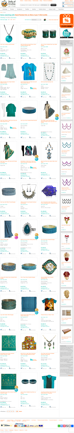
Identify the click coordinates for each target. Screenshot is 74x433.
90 (14, 19)
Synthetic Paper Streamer (66, 132)
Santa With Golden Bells (66, 225)
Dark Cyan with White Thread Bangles (7, 202)
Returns (16, 430)
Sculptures (19, 9)
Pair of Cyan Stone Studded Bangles (28, 277)
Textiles (27, 9)
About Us (21, 430)
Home (21, 0)
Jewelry (34, 9)
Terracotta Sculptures (53, 420)
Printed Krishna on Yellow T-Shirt (47, 314)
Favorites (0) (70, 5)
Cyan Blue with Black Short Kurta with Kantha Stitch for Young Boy (48, 393)
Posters (12, 9)
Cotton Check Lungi (4, 239)
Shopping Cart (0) (69, 3)
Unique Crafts (52, 9)
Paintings (5, 9)
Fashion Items (42, 9)
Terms (6, 430)
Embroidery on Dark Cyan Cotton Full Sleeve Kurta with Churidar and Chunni (28, 162)
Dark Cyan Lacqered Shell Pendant (7, 44)
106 (17, 411)
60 (11, 19)
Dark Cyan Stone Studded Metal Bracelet (29, 120)
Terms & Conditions (47, 0)
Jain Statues (33, 420)
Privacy (2, 430)
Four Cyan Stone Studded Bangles (48, 239)
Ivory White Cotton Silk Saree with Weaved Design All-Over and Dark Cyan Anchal (49, 121)
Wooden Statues (18, 420)
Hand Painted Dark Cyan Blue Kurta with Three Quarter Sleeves (29, 82)
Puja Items (61, 9)
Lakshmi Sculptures (26, 420)
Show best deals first (53, 19)
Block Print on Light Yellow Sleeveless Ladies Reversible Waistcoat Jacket (28, 354)
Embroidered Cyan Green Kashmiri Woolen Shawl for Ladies (7, 354)
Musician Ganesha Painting (43, 420)
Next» (20, 411)
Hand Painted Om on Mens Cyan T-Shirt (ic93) (31, 15)
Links (26, 430)
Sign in (71, 0)
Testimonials (35, 0)
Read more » (70, 375)
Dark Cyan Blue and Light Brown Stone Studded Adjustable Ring (28, 45)
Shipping (11, 430)
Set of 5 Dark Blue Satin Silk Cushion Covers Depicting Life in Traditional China (49, 203)
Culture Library (27, 0)
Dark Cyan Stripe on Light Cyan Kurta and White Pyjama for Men (8, 121)
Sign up (66, 0)
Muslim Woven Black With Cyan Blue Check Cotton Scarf (28, 315)
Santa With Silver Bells (66, 243)
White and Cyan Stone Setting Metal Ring (29, 239)
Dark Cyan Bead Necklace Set (47, 81)
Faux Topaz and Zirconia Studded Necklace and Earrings (47, 354)
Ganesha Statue (10, 420)
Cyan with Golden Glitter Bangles (6, 314)
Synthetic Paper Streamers (66, 169)
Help (41, 0)
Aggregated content (2, 420)
